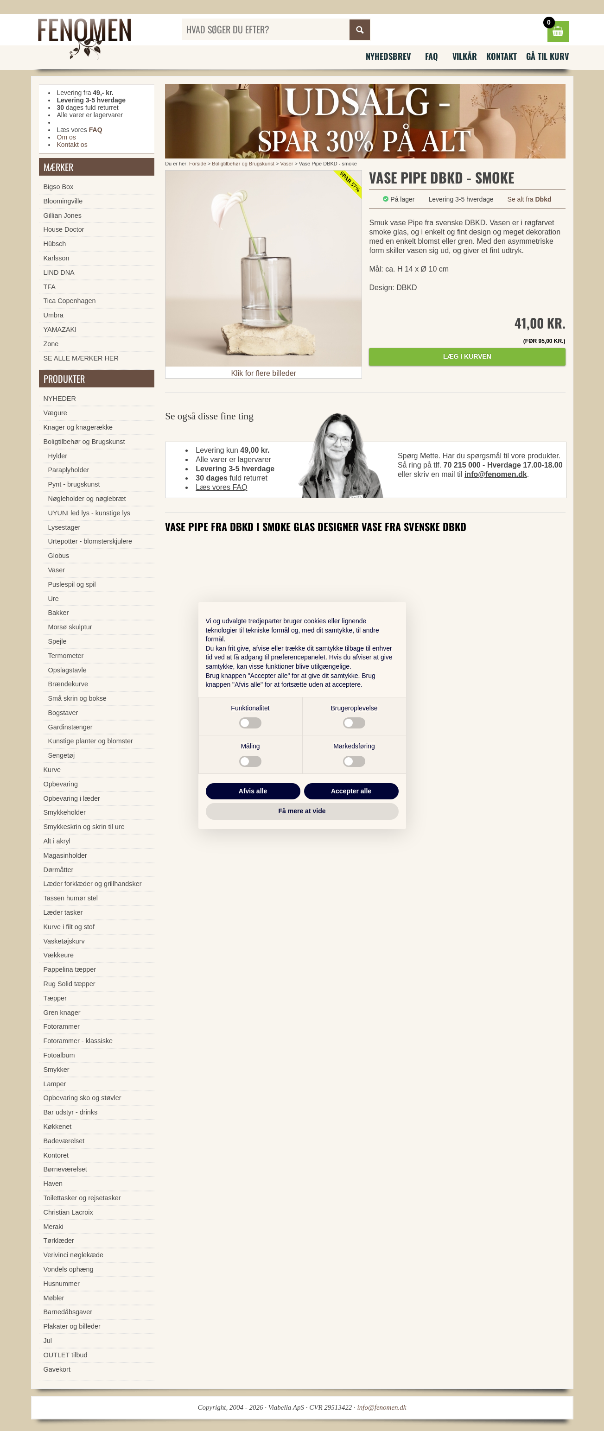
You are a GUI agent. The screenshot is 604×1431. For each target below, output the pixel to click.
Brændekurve (68, 684)
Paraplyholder (68, 470)
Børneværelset (65, 1169)
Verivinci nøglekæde (74, 1255)
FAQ (431, 56)
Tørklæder (59, 1240)
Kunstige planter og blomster (90, 741)
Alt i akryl (57, 841)
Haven (53, 1183)
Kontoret (56, 1155)
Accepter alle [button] (351, 791)
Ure (53, 598)
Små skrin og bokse (77, 698)
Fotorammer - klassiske (78, 1041)
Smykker (57, 1069)
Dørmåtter (59, 870)
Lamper (55, 1084)
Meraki (54, 1226)
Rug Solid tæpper (69, 984)
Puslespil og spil (72, 584)
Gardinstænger (70, 727)
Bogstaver (63, 712)
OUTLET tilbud (66, 1355)
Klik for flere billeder (263, 373)
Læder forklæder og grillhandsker (93, 883)
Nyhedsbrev (388, 56)
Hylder (58, 456)
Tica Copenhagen (70, 300)
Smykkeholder (65, 812)
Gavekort (57, 1369)
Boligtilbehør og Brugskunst (243, 163)
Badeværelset (64, 1141)
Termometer (66, 655)
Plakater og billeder (72, 1326)
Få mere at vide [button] (302, 811)
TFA (50, 287)
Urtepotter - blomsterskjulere (90, 541)
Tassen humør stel (71, 898)
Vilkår (464, 56)
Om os (66, 137)
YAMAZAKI (60, 329)
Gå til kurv (547, 56)
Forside (197, 163)
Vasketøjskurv (64, 941)
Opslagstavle (67, 670)
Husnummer (62, 1283)
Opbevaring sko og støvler (82, 1098)
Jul (48, 1340)
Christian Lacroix (68, 1212)
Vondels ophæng (69, 1269)
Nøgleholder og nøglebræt (87, 498)
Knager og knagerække (78, 427)
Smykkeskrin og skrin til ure (84, 826)
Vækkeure (59, 955)
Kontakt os (72, 144)
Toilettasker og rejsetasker (82, 1198)
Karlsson (57, 258)
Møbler (54, 1298)
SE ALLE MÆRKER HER (81, 358)
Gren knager (62, 1012)
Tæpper (55, 998)
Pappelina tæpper (70, 969)
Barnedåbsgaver (68, 1312)
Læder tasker (63, 912)
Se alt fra (530, 199)
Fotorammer (62, 1026)
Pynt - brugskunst (74, 484)
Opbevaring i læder (72, 798)
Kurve (52, 769)
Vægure (55, 413)
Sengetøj (61, 755)
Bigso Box (59, 186)
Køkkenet (58, 1126)
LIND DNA (59, 272)
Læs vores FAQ (221, 487)
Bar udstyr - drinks (71, 1112)
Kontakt (501, 56)
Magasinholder (65, 855)
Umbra (54, 315)
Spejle (57, 641)
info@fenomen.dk (495, 474)
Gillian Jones (63, 215)
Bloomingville (63, 201)
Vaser (286, 163)
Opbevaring (61, 784)
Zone (51, 344)
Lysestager (64, 527)
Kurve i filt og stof (69, 927)
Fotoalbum (59, 1055)
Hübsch (55, 243)
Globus (59, 555)
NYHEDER (60, 398)
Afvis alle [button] (253, 791)
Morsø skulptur (70, 627)
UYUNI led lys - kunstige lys (89, 513)
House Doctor (64, 229)
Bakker (58, 612)
